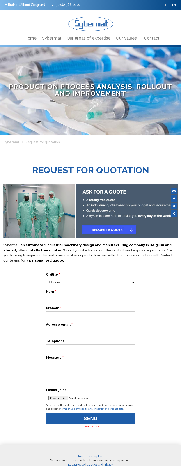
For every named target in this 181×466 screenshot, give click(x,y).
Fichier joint (56, 393)
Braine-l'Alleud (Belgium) (25, 4)
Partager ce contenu (174, 213)
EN (174, 5)
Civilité (53, 274)
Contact (151, 38)
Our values (126, 38)
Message (55, 358)
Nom (51, 292)
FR (167, 5)
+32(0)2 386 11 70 (65, 4)
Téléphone (55, 341)
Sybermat (51, 38)
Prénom (53, 308)
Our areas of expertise (89, 38)
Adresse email (59, 325)
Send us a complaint (90, 459)
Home (31, 38)
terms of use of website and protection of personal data (92, 412)
